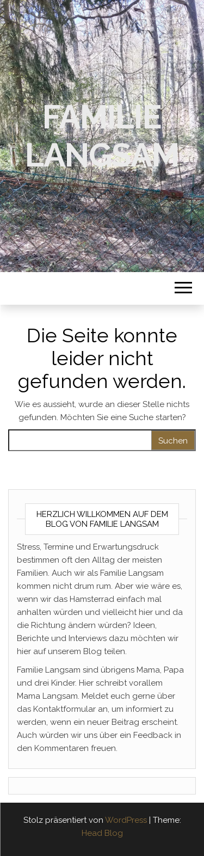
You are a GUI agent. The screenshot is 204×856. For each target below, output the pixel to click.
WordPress (126, 820)
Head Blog (102, 833)
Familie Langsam (102, 136)
